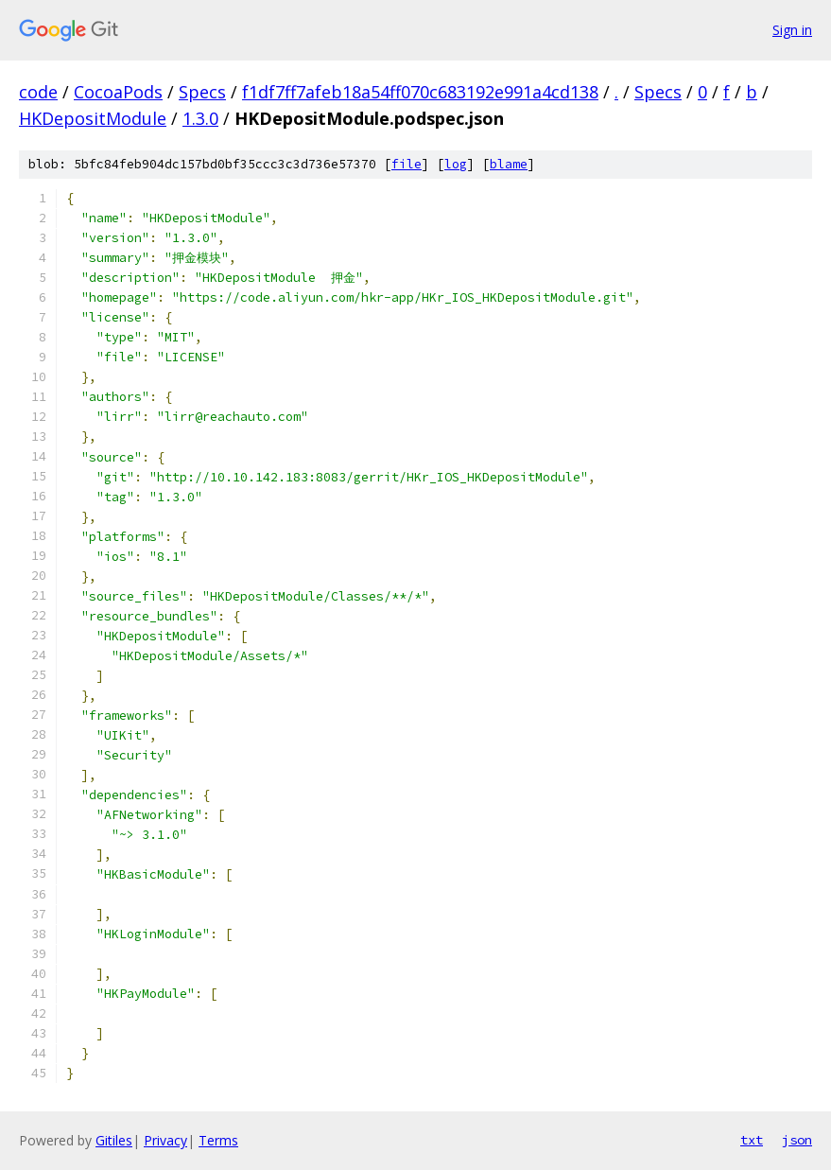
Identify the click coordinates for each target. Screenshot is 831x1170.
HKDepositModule (92, 118)
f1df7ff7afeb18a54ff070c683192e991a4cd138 (420, 91)
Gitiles (113, 1140)
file (406, 164)
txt (751, 1139)
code (38, 91)
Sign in (792, 30)
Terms (218, 1140)
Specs (202, 91)
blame (509, 164)
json (797, 1139)
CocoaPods (118, 91)
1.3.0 (200, 118)
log (455, 164)
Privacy (165, 1140)
